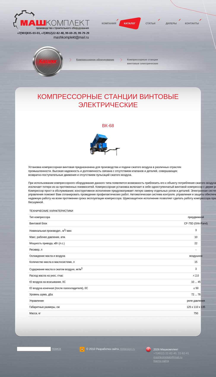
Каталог (129, 23)
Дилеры (171, 23)
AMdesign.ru (127, 349)
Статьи (151, 23)
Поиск (56, 349)
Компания (109, 23)
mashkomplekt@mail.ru (167, 357)
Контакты (192, 23)
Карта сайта (161, 360)
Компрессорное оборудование (95, 59)
